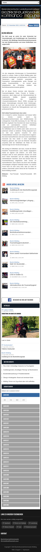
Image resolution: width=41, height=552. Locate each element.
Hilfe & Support (16, 550)
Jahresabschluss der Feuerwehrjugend (23, 285)
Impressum (26, 550)
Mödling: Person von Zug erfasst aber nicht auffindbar (18, 381)
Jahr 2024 (6, 410)
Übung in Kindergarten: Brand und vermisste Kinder (18, 377)
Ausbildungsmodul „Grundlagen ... (21, 211)
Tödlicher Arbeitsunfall (8, 349)
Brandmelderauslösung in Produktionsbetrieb (16, 374)
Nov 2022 (33, 25)
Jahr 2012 (6, 462)
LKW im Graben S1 (16, 274)
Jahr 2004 (6, 496)
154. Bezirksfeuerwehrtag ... (19, 222)
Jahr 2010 (6, 470)
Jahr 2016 (6, 445)
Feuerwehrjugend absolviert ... (20, 243)
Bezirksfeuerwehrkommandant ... (21, 232)
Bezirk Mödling (14, 188)
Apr (24, 400)
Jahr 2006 (6, 488)
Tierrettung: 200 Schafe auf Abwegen (11, 314)
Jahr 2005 (6, 492)
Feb (11, 400)
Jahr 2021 (6, 423)
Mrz (17, 400)
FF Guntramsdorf (7, 345)
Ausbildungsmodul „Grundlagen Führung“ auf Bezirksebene (20, 370)
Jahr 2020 (6, 427)
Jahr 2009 (6, 475)
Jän (5, 400)
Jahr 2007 (6, 483)
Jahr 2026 (6, 395)
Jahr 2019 (6, 432)
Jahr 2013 (6, 458)
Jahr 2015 (6, 449)
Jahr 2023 (6, 415)
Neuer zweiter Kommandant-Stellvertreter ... (24, 254)
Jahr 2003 (6, 501)
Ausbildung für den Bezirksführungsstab (23, 190)
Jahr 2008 (6, 479)
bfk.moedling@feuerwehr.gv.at (9, 541)
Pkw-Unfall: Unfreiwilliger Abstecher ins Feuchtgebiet (18, 366)
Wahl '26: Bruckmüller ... (18, 264)
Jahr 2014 (6, 453)
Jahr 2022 (6, 419)
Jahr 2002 (6, 505)
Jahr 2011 (6, 466)
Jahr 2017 (6, 440)
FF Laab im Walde (7, 310)
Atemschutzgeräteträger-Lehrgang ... (22, 200)
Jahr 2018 (6, 436)
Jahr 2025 (6, 406)
